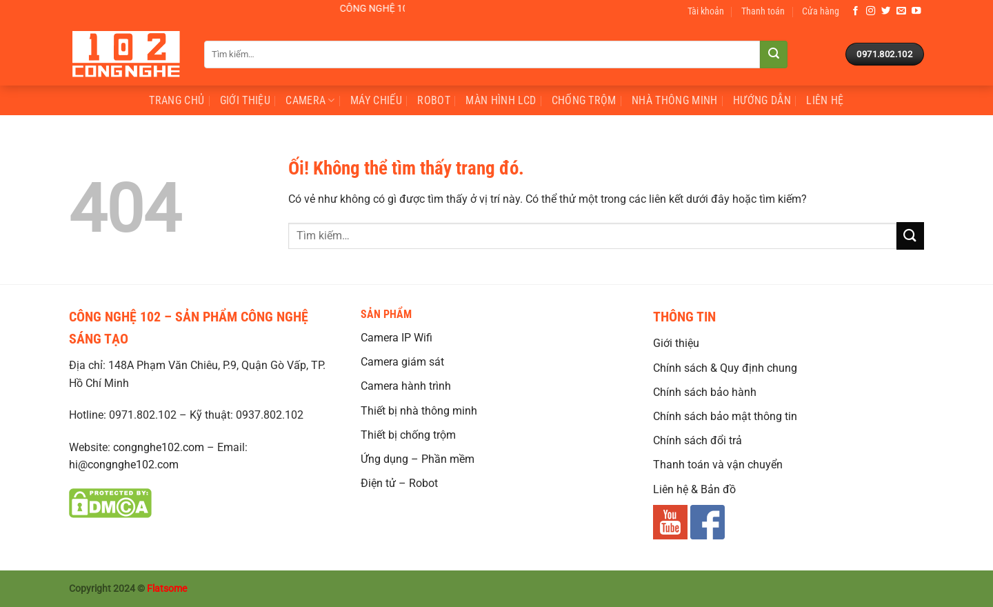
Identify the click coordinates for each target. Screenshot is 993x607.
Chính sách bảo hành (704, 392)
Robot (433, 100)
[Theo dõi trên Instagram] (871, 11)
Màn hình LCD (500, 100)
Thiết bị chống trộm (408, 434)
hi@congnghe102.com (124, 464)
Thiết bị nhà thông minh (419, 410)
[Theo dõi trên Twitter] (886, 11)
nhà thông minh (674, 100)
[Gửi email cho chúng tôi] (901, 11)
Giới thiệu (676, 343)
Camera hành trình (406, 385)
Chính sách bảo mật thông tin (725, 416)
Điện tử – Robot (399, 483)
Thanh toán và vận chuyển (718, 464)
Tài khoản (706, 11)
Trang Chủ (176, 100)
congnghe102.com (158, 447)
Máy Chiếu (376, 100)
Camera (309, 101)
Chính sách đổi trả (697, 440)
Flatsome (167, 589)
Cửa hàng (820, 11)
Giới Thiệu (245, 100)
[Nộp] (774, 54)
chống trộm (584, 100)
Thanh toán (763, 11)
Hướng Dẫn (762, 100)
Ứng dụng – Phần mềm (417, 459)
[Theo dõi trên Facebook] (856, 11)
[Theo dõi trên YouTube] (916, 11)
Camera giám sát (402, 361)
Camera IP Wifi (396, 337)
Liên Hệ (824, 100)
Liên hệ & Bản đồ (694, 489)
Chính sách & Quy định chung (725, 368)
